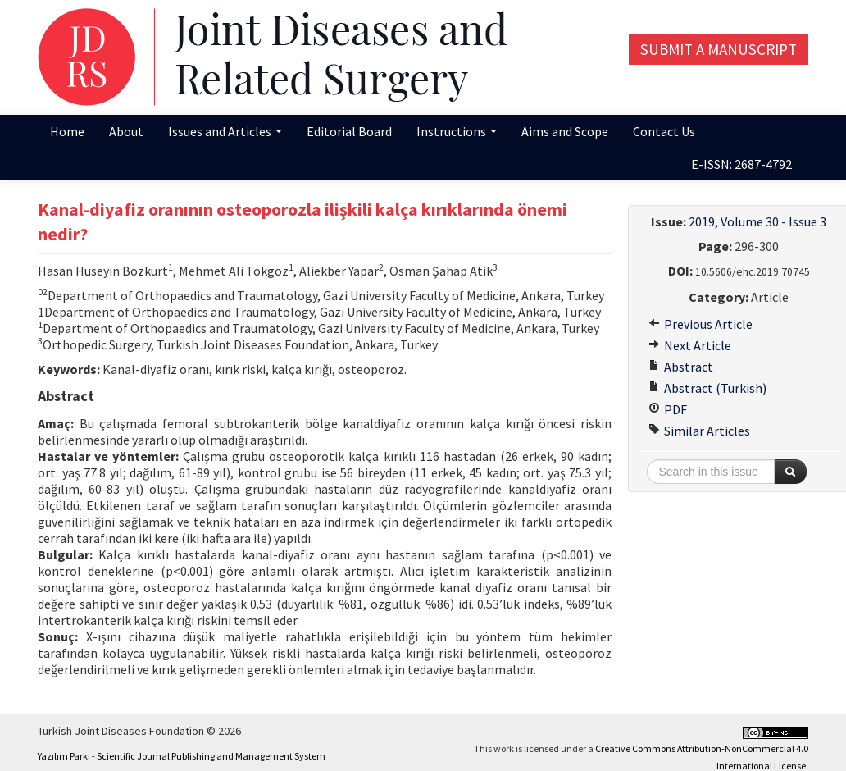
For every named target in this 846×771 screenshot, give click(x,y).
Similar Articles (699, 430)
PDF (667, 409)
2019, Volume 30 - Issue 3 (757, 221)
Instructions (456, 131)
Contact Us (664, 131)
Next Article (689, 345)
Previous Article (700, 324)
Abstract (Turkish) (707, 388)
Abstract (680, 366)
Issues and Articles (225, 131)
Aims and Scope (564, 131)
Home (67, 131)
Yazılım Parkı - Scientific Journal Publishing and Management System (181, 756)
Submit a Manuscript (718, 49)
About (126, 131)
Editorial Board (349, 131)
